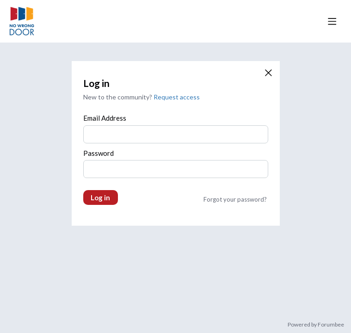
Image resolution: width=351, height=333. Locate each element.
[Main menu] (332, 21)
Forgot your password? (235, 199)
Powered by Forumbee (316, 324)
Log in (100, 197)
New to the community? (118, 97)
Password (98, 153)
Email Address (104, 118)
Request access (177, 97)
